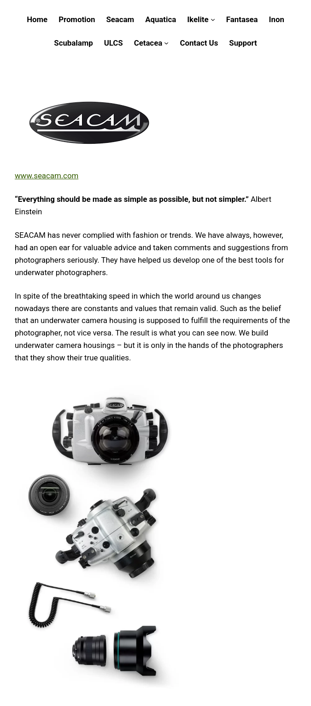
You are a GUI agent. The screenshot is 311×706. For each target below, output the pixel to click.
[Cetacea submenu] (166, 43)
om (72, 175)
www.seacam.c (41, 175)
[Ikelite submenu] (213, 19)
